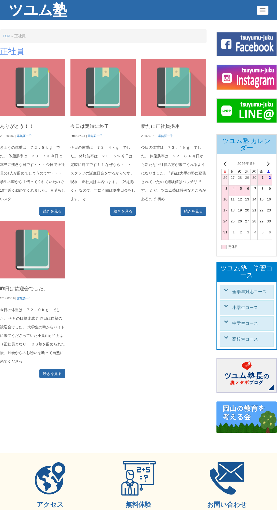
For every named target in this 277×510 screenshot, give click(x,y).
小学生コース (245, 307)
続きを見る (52, 211)
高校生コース (245, 339)
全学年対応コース (249, 291)
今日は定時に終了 (89, 126)
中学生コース (245, 323)
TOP (6, 36)
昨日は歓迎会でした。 (24, 288)
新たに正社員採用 (160, 126)
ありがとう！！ (17, 126)
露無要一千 (24, 135)
